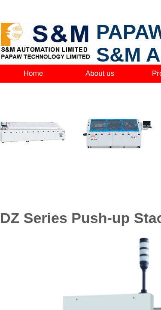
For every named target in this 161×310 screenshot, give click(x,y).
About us (99, 73)
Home (33, 73)
